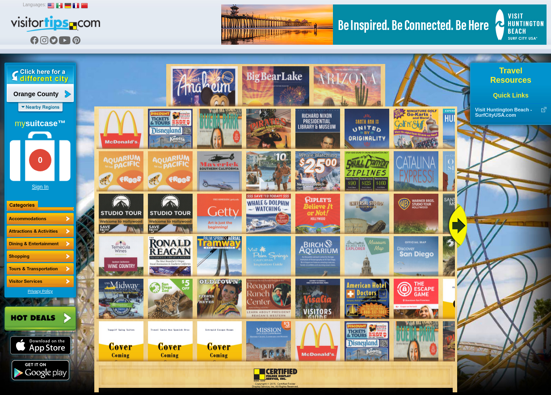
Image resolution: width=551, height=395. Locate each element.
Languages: (34, 4)
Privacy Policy (40, 291)
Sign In (40, 187)
